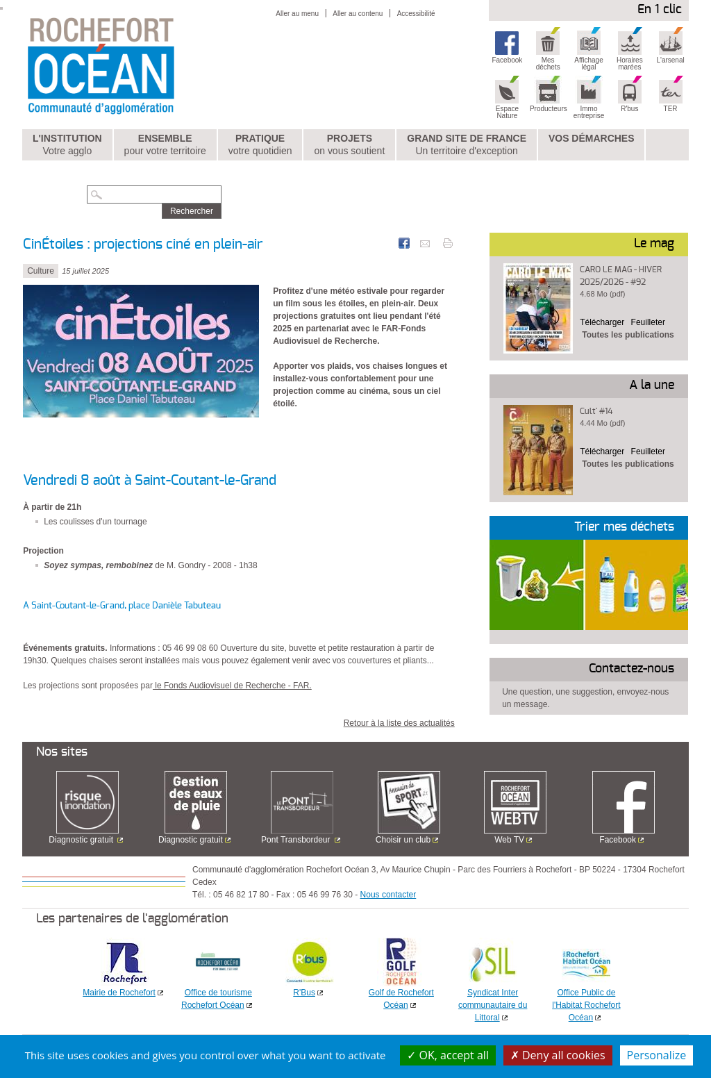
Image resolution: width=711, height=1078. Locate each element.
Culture (40, 271)
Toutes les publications (628, 335)
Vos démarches (592, 138)
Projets (349, 145)
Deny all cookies (557, 1055)
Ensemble (165, 145)
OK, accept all (448, 1055)
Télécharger (602, 322)
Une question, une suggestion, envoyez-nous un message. (585, 698)
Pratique (260, 145)
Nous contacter (388, 894)
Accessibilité (416, 13)
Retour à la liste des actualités (399, 723)
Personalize (657, 1055)
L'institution (67, 145)
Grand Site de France (466, 145)
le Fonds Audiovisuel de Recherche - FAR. (232, 685)
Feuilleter (648, 322)
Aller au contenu (358, 13)
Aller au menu (297, 13)
